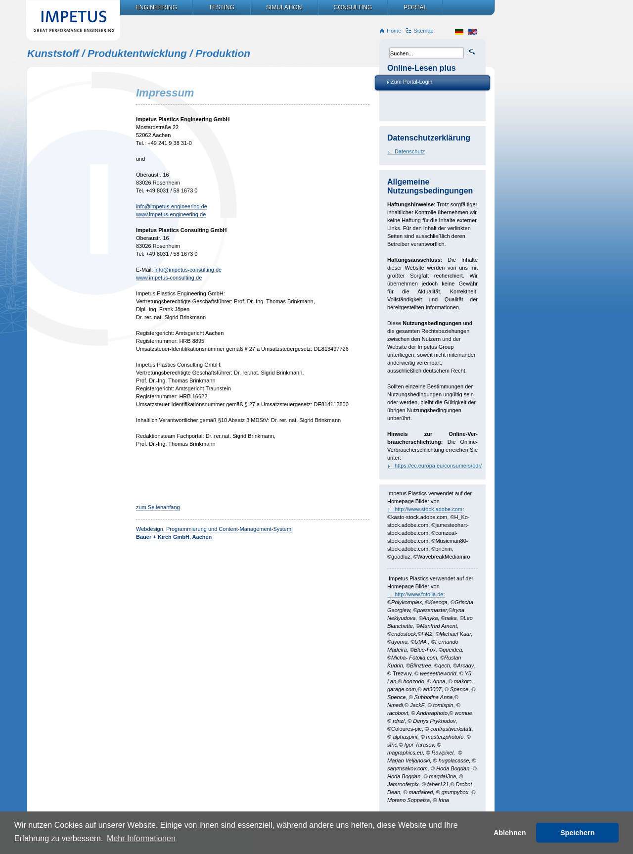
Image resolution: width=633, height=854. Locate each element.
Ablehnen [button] (510, 833)
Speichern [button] (577, 833)
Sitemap (423, 31)
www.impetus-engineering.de (171, 214)
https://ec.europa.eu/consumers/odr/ (438, 466)
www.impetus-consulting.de (169, 278)
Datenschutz (410, 151)
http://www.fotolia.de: (420, 594)
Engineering (156, 7)
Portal (415, 7)
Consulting (353, 7)
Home (394, 31)
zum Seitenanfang (158, 507)
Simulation (284, 7)
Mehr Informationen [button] (141, 838)
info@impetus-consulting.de (188, 270)
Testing (221, 7)
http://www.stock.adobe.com (428, 509)
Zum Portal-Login (411, 82)
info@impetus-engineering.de (171, 206)
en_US (472, 32)
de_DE (459, 32)
